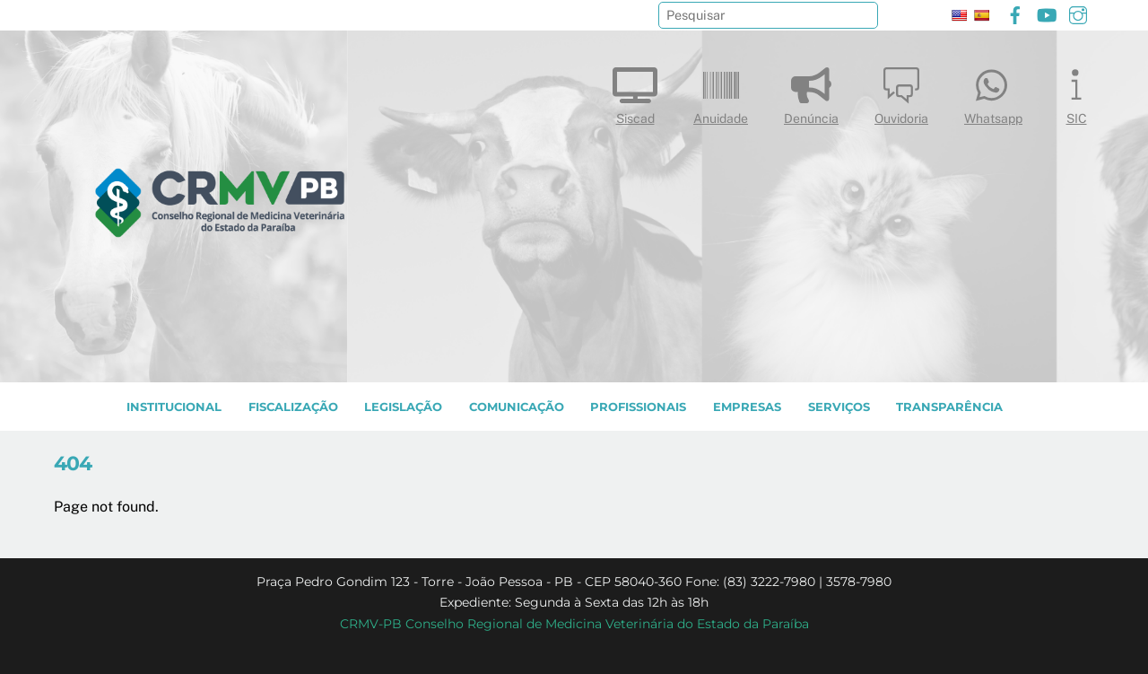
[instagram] (1078, 13)
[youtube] (1046, 13)
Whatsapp (993, 92)
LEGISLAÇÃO (403, 407)
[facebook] (1015, 13)
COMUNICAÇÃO (516, 407)
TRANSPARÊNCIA (949, 407)
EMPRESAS (747, 407)
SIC (1076, 92)
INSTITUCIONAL (174, 407)
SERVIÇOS (839, 407)
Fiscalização (293, 407)
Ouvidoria (901, 92)
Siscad (635, 92)
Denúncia (811, 92)
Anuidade (720, 92)
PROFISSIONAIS (638, 407)
